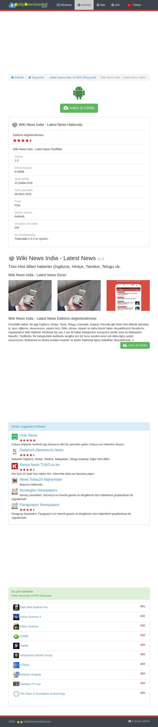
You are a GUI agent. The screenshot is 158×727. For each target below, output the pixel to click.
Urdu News (28, 435)
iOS (115, 4)
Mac (101, 4)
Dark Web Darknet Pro (30, 607)
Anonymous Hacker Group (32, 655)
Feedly (20, 636)
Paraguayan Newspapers (39, 505)
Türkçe (136, 5)
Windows (64, 4)
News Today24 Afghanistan (41, 479)
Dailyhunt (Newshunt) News (41, 450)
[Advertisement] (79, 42)
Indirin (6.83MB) (79, 108)
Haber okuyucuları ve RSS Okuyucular (72, 77)
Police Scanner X (27, 616)
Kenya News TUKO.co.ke (40, 465)
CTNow (21, 664)
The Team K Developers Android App (39, 693)
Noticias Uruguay (27, 674)
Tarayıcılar (36, 77)
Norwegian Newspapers (38, 490)
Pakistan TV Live (27, 684)
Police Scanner (26, 626)
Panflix (20, 645)
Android (84, 4)
